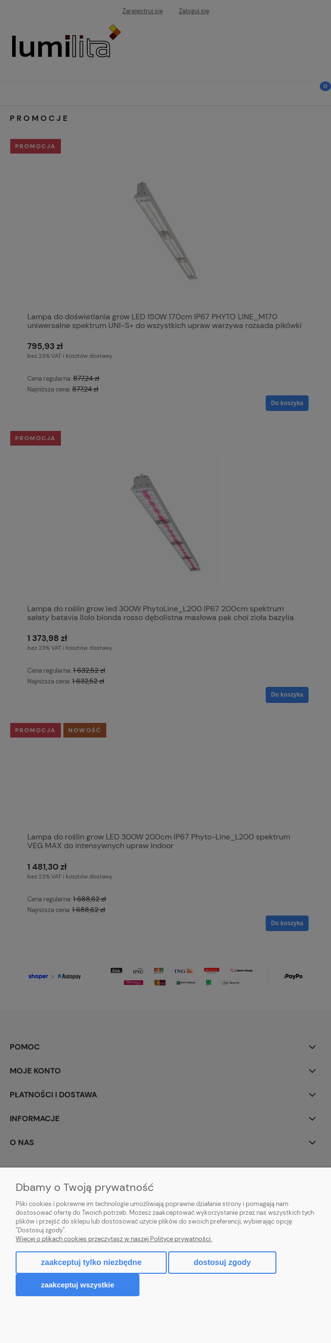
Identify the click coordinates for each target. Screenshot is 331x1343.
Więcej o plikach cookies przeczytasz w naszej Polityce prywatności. (114, 1239)
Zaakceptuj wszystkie (77, 1285)
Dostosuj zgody (222, 1262)
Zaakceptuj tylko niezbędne (91, 1262)
